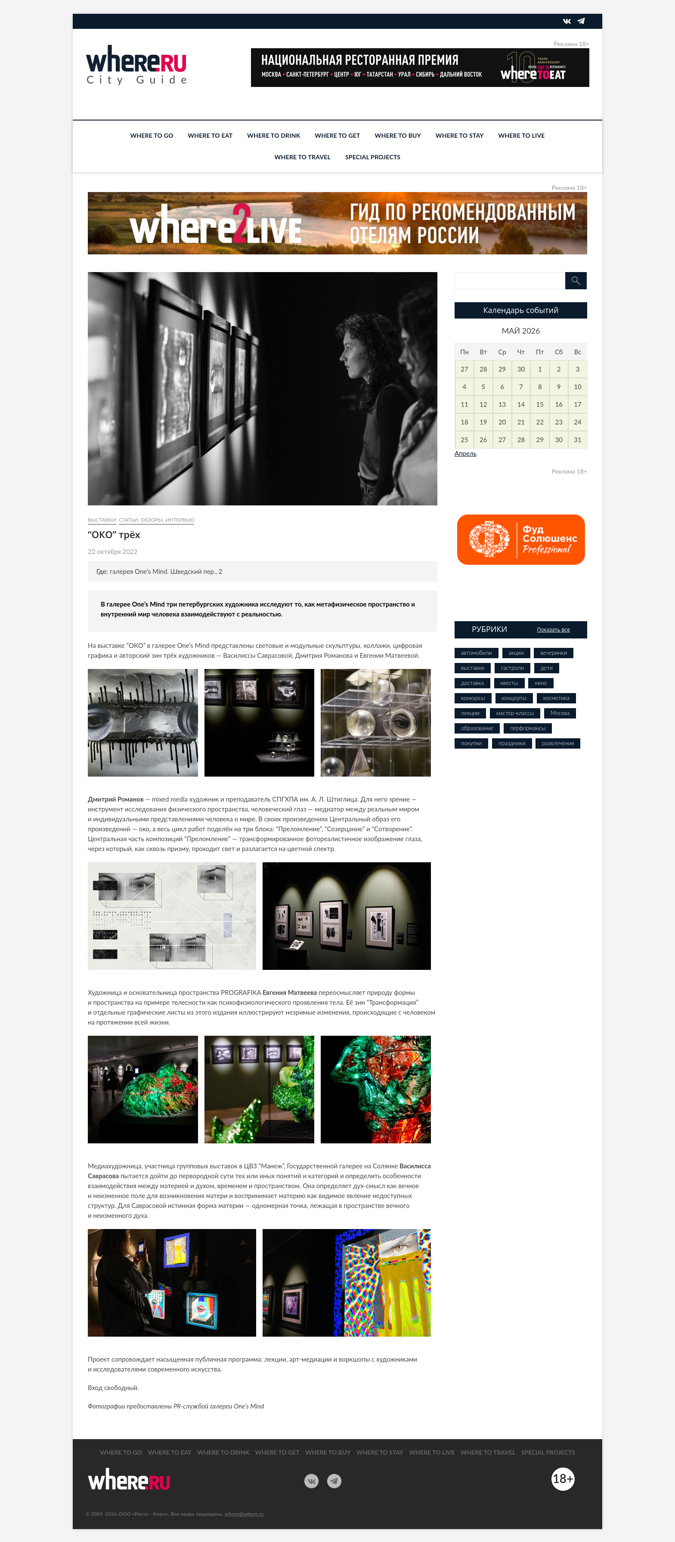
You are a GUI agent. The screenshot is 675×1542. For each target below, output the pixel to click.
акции (516, 652)
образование (477, 728)
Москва (560, 712)
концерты (514, 697)
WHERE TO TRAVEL (303, 157)
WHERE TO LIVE (521, 135)
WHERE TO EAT (210, 135)
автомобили (476, 652)
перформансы (527, 728)
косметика (556, 697)
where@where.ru (244, 1514)
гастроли (512, 667)
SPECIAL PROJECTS (372, 157)
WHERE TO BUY (398, 135)
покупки (471, 743)
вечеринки (553, 652)
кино (541, 682)
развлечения (558, 743)
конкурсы (473, 697)
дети (547, 667)
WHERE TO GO (151, 135)
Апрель (466, 453)
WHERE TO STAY (460, 135)
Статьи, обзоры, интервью (156, 520)
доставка (472, 682)
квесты (509, 682)
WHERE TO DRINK (273, 135)
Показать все (553, 629)
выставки (102, 520)
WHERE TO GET (337, 135)
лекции (470, 712)
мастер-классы (515, 712)
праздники (512, 743)
